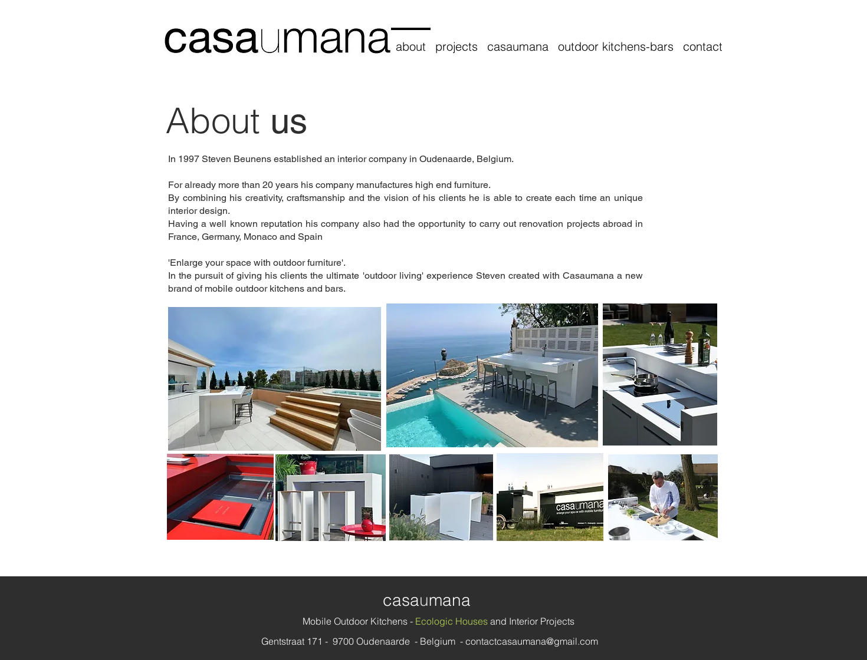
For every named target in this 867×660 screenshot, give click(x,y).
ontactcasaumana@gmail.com (534, 641)
